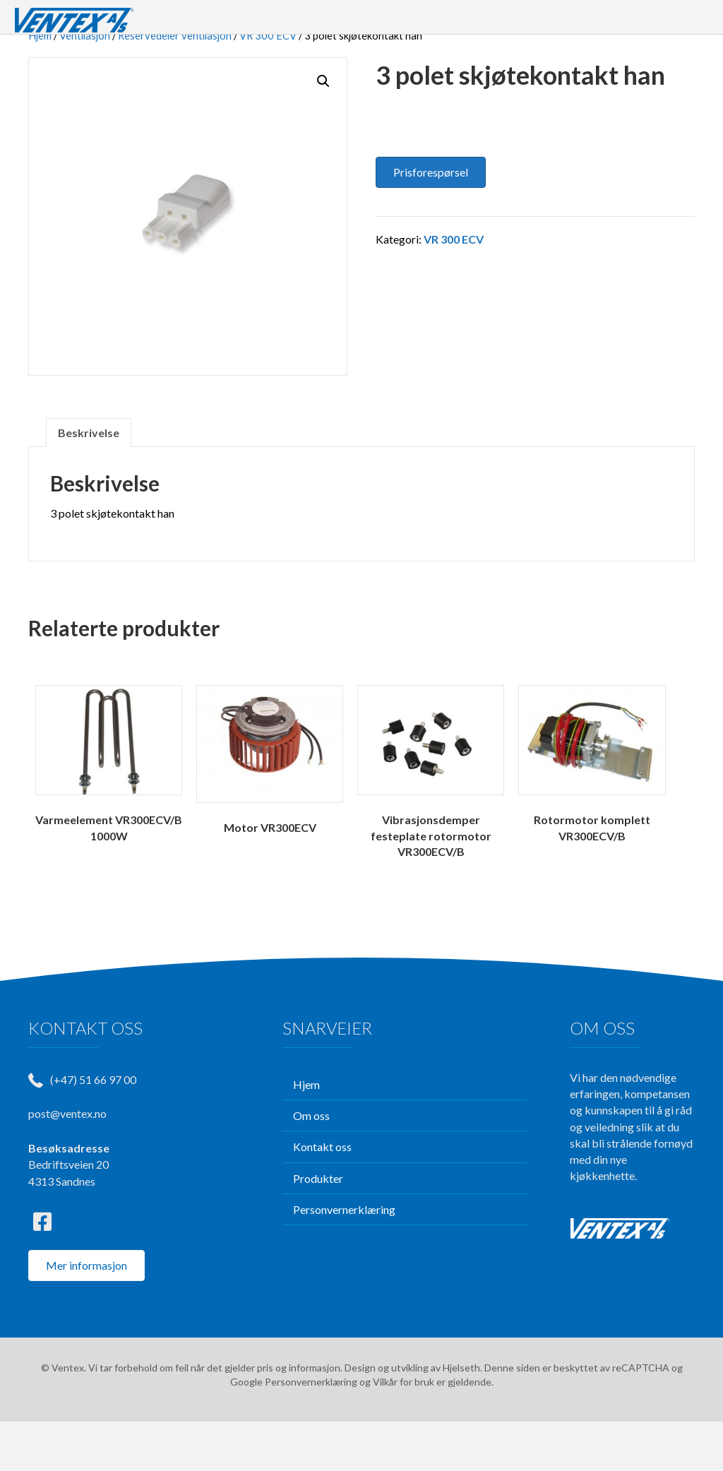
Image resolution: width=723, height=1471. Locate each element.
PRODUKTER (431, 24)
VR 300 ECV (268, 84)
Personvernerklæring (311, 1431)
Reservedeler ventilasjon (175, 84)
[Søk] (681, 24)
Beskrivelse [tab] (88, 482)
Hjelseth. (463, 1417)
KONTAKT (626, 24)
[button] (323, 130)
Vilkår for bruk (403, 1431)
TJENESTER (538, 24)
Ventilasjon (84, 84)
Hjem (40, 84)
